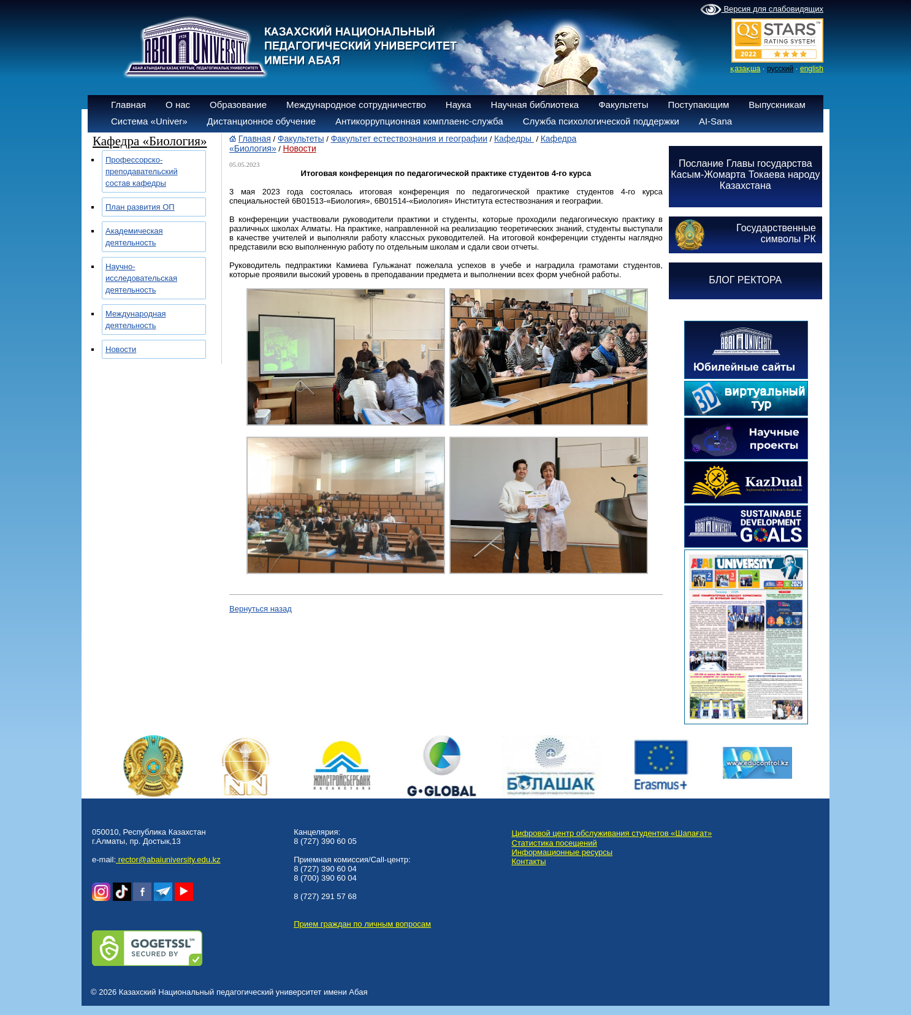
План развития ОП (140, 207)
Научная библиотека (535, 104)
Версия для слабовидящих (761, 10)
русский (780, 68)
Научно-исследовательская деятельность (141, 278)
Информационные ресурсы (561, 852)
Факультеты (623, 104)
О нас (178, 104)
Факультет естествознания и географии (408, 139)
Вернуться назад (260, 608)
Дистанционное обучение (261, 121)
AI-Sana (715, 121)
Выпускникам (777, 104)
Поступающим (698, 104)
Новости (120, 349)
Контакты (528, 861)
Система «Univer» (149, 121)
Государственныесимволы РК (776, 233)
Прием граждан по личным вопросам (362, 924)
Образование (238, 104)
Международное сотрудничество (356, 104)
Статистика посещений (554, 843)
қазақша (745, 68)
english (811, 68)
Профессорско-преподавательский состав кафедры (141, 171)
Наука (458, 104)
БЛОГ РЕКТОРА (745, 280)
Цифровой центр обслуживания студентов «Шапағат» (611, 833)
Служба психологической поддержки (601, 121)
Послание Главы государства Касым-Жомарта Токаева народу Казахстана (745, 174)
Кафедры (514, 139)
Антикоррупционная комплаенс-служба (419, 121)
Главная (128, 104)
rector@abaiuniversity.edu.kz (168, 859)
